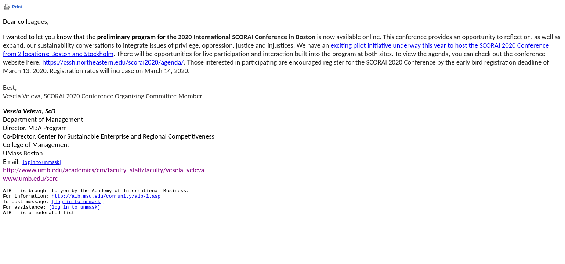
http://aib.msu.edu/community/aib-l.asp (106, 196)
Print (17, 7)
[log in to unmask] (41, 162)
